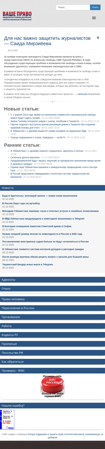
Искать (95, 7)
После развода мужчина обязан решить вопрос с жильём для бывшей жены (45, 257)
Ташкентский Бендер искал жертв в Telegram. (28, 264)
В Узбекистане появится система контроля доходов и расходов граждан (43, 249)
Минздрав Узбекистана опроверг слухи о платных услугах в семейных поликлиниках (50, 211)
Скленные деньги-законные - (35, 157)
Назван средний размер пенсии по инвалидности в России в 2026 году (42, 234)
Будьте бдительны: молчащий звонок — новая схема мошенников (39, 195)
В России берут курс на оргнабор (21, 203)
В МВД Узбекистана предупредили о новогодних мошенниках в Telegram (43, 218)
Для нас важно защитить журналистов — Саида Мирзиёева (47, 40)
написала (82, 94)
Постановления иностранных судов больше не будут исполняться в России (45, 241)
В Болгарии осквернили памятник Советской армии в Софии (36, 226)
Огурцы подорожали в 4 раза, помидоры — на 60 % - (48, 137)
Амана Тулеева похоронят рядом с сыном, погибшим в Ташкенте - (55, 121)
